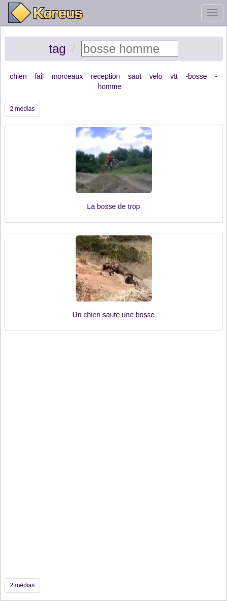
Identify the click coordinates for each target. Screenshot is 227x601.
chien (18, 76)
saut (134, 76)
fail (39, 76)
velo (156, 76)
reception (105, 76)
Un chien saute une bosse (114, 315)
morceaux (67, 76)
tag (57, 48)
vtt (174, 76)
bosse (197, 76)
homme (109, 86)
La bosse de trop (113, 206)
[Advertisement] (113, 454)
